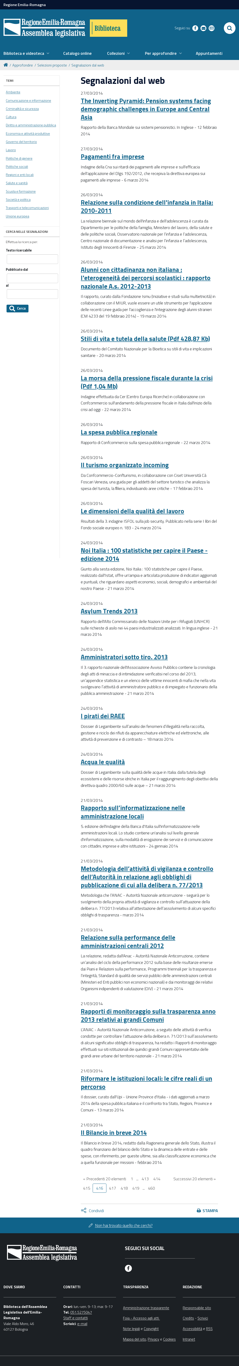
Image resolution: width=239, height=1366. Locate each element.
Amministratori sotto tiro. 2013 (124, 657)
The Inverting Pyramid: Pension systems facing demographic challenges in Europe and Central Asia (146, 109)
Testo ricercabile (19, 250)
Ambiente (13, 92)
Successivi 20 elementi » (194, 1179)
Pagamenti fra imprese (112, 156)
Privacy (153, 1339)
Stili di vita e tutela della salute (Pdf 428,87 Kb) (145, 338)
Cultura (11, 116)
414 (156, 1179)
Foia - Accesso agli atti (141, 1318)
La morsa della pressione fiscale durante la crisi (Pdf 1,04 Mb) (147, 382)
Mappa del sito (134, 1339)
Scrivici (202, 1318)
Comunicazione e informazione (28, 100)
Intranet (189, 1339)
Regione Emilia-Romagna (25, 4)
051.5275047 (81, 1312)
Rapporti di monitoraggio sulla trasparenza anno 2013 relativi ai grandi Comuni (148, 1015)
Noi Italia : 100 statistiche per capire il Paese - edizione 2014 (144, 554)
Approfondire (22, 65)
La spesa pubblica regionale (119, 432)
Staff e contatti (75, 1318)
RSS (209, 1328)
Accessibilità (192, 1328)
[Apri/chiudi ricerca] (229, 28)
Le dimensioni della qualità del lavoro (132, 511)
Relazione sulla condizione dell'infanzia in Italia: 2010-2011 (147, 206)
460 (151, 1188)
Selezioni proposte (52, 65)
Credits (188, 1318)
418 (124, 1188)
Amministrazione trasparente (146, 1307)
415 (86, 1188)
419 (135, 1188)
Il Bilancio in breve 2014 (114, 1132)
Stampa (210, 1210)
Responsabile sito (197, 1307)
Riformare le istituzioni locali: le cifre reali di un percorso (146, 1082)
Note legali (131, 1328)
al (7, 285)
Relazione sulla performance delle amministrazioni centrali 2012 (128, 941)
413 (145, 1179)
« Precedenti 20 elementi (104, 1179)
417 (112, 1188)
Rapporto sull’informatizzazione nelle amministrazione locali (133, 812)
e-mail (82, 1323)
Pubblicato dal (17, 269)
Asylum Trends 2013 (109, 611)
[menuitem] (26, 53)
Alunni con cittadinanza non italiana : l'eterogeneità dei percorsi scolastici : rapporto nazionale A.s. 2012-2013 (146, 278)
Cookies (169, 1339)
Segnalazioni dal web (87, 65)
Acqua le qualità (103, 761)
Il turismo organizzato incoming (125, 465)
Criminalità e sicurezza (22, 108)
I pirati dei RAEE (103, 716)
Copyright (151, 1328)
